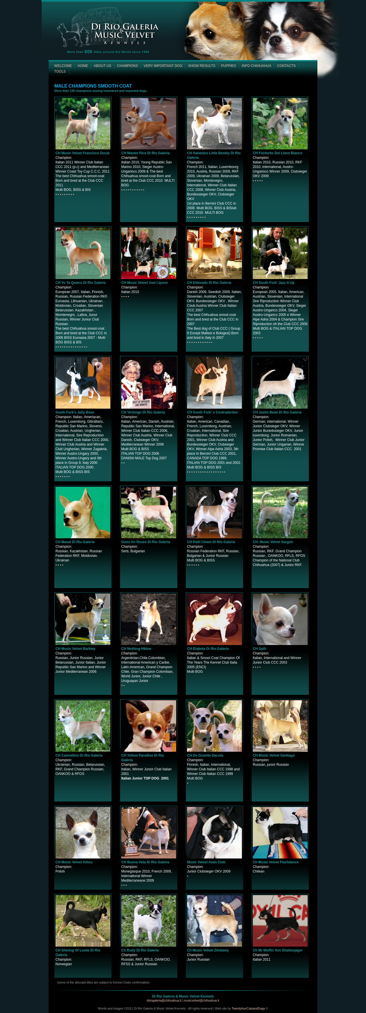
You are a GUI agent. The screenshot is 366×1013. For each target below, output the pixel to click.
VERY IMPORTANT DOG (163, 66)
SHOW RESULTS (201, 66)
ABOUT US (102, 66)
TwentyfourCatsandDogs (248, 1008)
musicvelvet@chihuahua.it (201, 1000)
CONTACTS (286, 66)
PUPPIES (228, 66)
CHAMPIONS (127, 66)
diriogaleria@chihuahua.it (164, 1000)
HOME (83, 66)
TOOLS (60, 72)
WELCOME (63, 66)
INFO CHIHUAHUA (256, 66)
